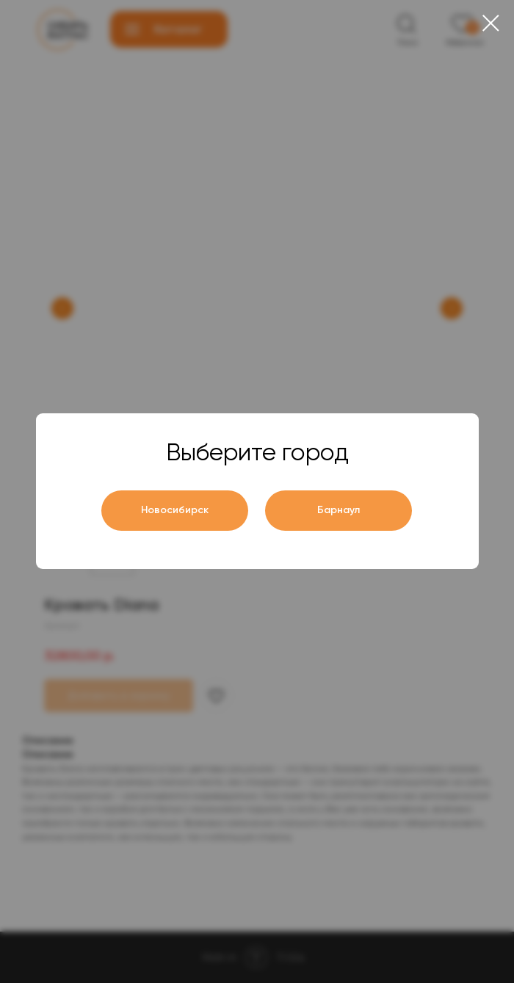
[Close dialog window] (491, 23)
